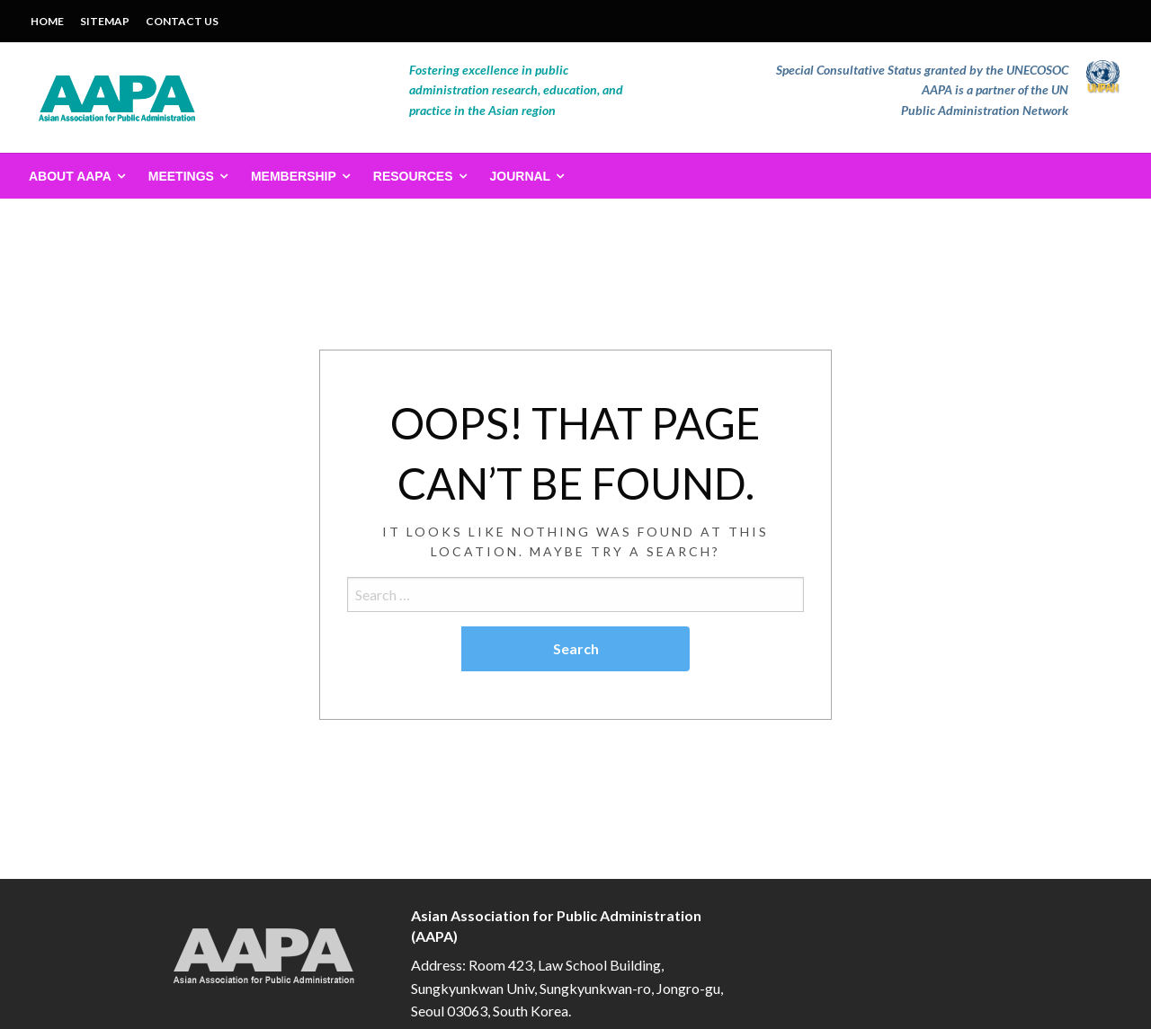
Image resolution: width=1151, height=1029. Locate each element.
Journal (520, 176)
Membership (293, 176)
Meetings (181, 176)
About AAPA (70, 176)
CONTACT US (182, 21)
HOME (47, 21)
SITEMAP (104, 21)
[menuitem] (73, 176)
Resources (413, 176)
